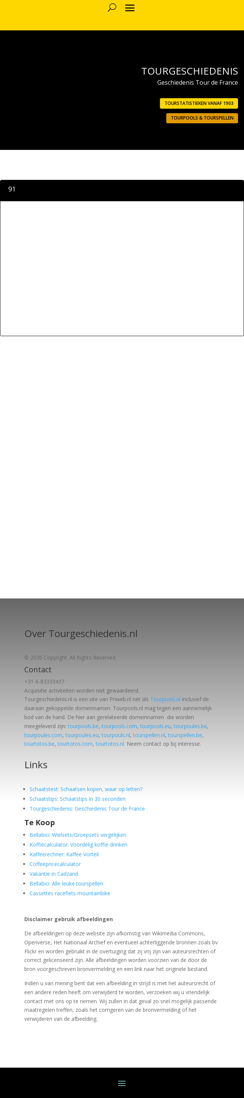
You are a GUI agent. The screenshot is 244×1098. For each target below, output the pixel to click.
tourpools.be (83, 726)
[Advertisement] (122, 280)
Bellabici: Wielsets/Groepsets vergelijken (78, 834)
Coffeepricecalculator (55, 864)
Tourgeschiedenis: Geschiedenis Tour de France (87, 808)
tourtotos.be (39, 743)
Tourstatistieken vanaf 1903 (199, 103)
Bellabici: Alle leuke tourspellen (66, 883)
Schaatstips (43, 798)
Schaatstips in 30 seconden (93, 798)
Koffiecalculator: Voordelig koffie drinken (78, 844)
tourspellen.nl (149, 735)
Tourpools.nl (165, 699)
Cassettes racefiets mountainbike (70, 893)
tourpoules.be (190, 726)
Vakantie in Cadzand (54, 873)
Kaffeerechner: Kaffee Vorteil (64, 854)
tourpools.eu (155, 726)
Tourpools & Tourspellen (202, 118)
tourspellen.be (185, 735)
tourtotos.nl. (110, 743)
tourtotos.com (75, 743)
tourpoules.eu (82, 735)
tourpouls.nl (116, 735)
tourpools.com (119, 726)
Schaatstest (44, 789)
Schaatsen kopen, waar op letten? (101, 789)
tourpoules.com (43, 735)
